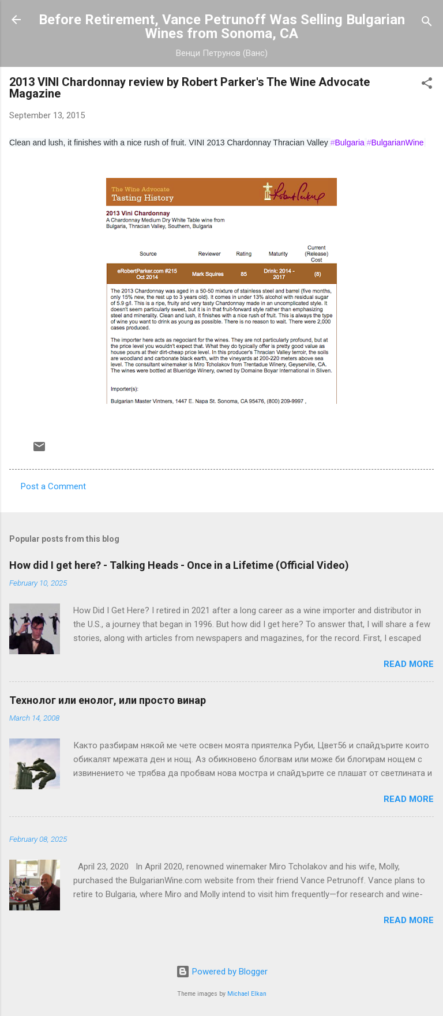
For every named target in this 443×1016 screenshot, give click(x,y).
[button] (427, 85)
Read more (409, 664)
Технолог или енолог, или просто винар (107, 700)
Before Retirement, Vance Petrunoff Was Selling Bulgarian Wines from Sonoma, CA (222, 27)
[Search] (427, 23)
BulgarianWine (395, 142)
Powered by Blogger (222, 971)
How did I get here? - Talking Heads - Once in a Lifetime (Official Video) (179, 565)
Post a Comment (53, 486)
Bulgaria (348, 142)
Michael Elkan (246, 994)
